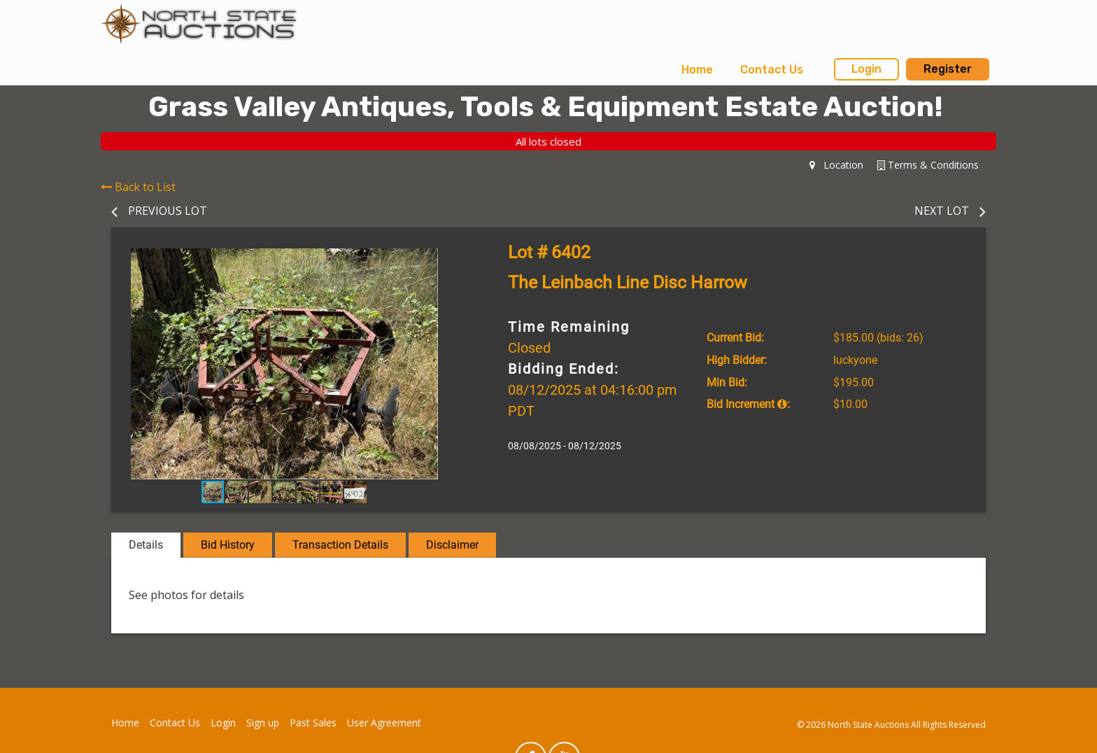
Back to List (138, 187)
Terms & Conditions (928, 164)
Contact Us (771, 69)
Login (866, 69)
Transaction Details (340, 544)
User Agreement (384, 722)
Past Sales (313, 722)
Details (146, 544)
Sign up (262, 722)
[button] (445, 261)
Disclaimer (452, 544)
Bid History (228, 544)
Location (836, 164)
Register (947, 69)
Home (697, 69)
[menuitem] (697, 70)
